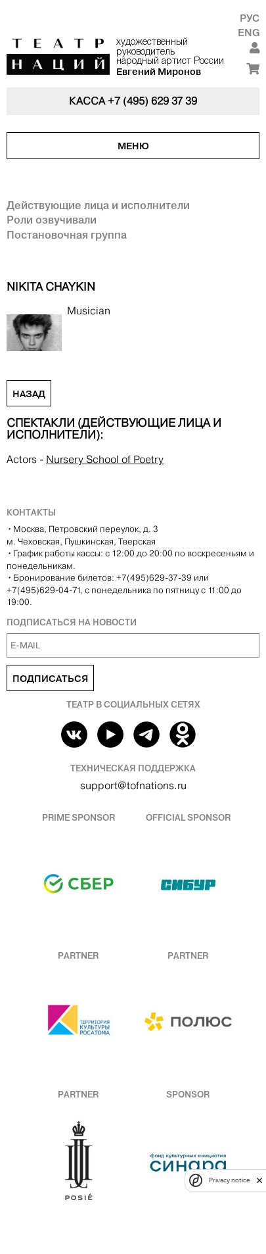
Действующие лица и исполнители (98, 205)
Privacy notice (229, 1180)
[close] (259, 1180)
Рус (249, 18)
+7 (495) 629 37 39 (152, 101)
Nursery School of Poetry (105, 459)
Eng (248, 32)
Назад (28, 394)
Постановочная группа (67, 234)
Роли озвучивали (52, 219)
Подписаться (50, 679)
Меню (133, 146)
